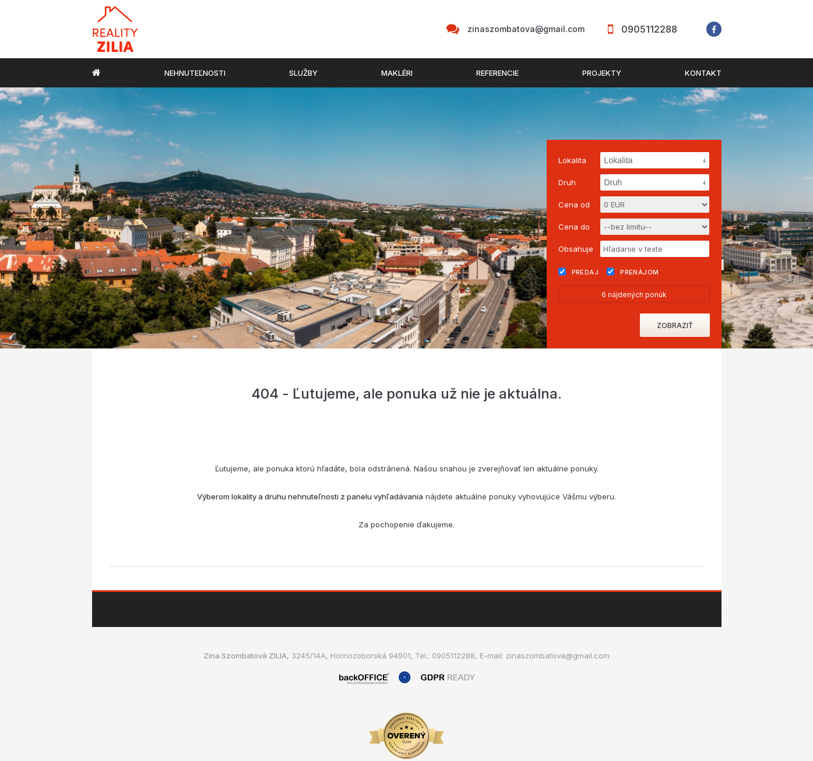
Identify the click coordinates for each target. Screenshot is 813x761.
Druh (567, 182)
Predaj (578, 271)
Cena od (574, 204)
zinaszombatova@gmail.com (526, 29)
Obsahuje (575, 248)
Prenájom (633, 271)
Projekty (601, 72)
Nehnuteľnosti (195, 72)
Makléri (397, 72)
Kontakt (703, 72)
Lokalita (572, 160)
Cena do (574, 226)
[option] (406, 217)
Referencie (497, 72)
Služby (303, 72)
